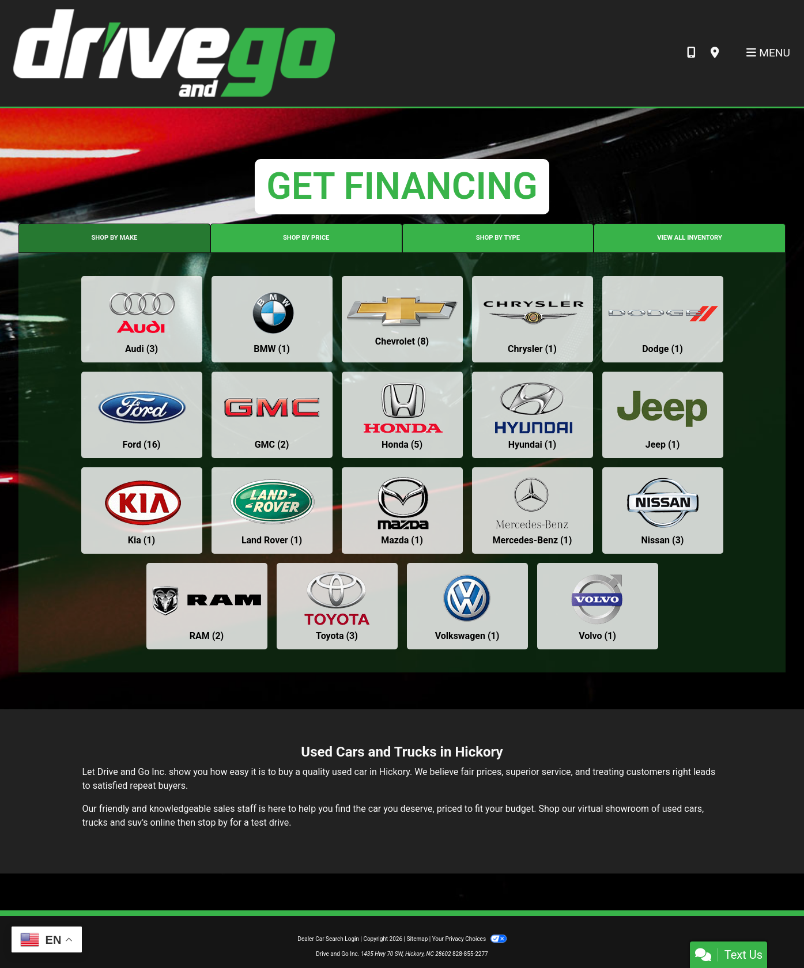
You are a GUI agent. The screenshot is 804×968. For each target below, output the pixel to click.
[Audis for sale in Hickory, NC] (141, 319)
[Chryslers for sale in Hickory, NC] (532, 319)
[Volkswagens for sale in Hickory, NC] (467, 606)
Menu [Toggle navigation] (768, 52)
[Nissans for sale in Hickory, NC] (662, 510)
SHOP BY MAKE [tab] (114, 237)
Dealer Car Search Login (328, 939)
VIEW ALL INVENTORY (689, 237)
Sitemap (417, 939)
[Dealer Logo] (173, 52)
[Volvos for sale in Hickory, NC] (597, 606)
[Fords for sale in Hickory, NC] (141, 415)
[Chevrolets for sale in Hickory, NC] (402, 319)
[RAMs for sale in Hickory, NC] (206, 606)
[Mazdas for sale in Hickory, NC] (402, 510)
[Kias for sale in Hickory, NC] (141, 510)
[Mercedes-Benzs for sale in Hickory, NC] (532, 510)
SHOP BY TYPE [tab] (498, 237)
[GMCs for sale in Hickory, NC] (272, 415)
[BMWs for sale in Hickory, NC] (272, 319)
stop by (213, 822)
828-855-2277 (470, 954)
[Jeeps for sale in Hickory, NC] (662, 415)
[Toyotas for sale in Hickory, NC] (337, 606)
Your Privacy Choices (469, 939)
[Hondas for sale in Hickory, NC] (402, 415)
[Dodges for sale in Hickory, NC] (662, 319)
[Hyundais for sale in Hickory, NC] (532, 415)
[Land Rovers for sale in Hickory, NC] (272, 510)
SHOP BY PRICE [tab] (306, 237)
